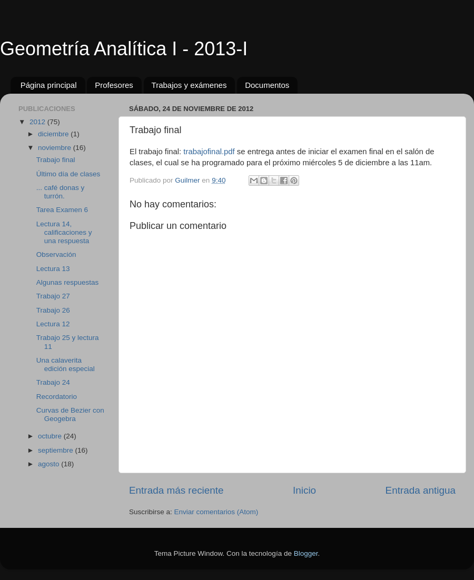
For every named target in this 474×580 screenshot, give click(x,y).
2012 (38, 122)
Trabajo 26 (53, 310)
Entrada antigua (421, 490)
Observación (56, 254)
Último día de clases (68, 174)
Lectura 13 (53, 269)
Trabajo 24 (53, 382)
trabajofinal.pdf (208, 151)
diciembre (54, 134)
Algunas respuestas (67, 282)
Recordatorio (56, 397)
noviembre (55, 148)
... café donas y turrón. (60, 192)
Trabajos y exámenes (189, 85)
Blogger (306, 553)
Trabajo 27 (53, 296)
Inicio (304, 490)
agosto (49, 464)
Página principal (49, 85)
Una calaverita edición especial (65, 364)
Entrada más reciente (176, 490)
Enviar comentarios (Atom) (216, 512)
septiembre (56, 450)
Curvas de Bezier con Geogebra (70, 414)
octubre (51, 436)
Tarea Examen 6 (62, 210)
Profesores (114, 85)
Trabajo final (55, 160)
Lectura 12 (53, 324)
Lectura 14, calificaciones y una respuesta (64, 232)
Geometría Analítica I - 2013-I (124, 48)
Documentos (267, 85)
